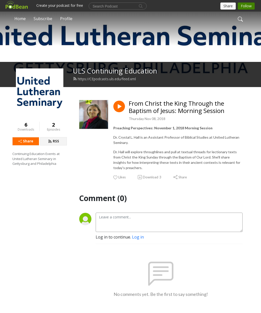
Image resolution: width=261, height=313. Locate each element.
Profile (66, 18)
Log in (138, 237)
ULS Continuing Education (115, 70)
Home (20, 18)
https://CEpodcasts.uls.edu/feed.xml (104, 78)
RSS (53, 141)
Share (25, 141)
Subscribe (43, 18)
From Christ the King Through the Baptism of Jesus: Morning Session (176, 107)
